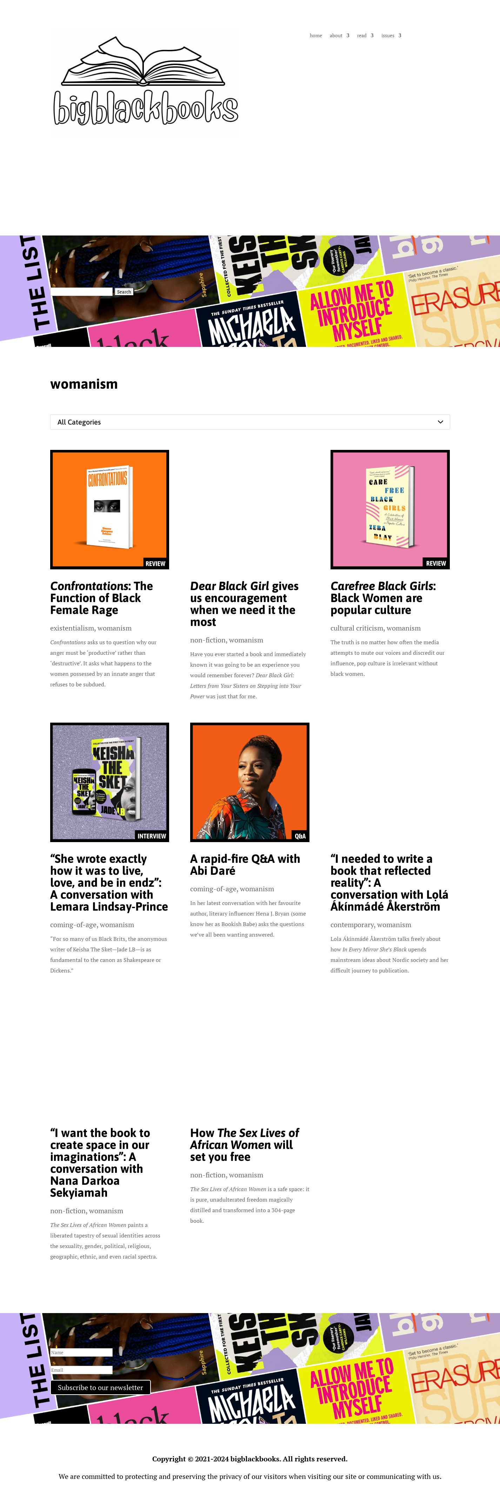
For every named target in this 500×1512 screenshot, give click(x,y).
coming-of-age (73, 924)
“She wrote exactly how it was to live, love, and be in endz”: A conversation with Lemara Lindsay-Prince (109, 882)
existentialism (72, 628)
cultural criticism (357, 628)
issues (387, 36)
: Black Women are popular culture (383, 597)
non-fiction (208, 640)
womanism (115, 628)
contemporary (352, 924)
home (316, 36)
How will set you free (244, 1144)
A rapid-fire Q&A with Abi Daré (245, 864)
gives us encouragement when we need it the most (244, 603)
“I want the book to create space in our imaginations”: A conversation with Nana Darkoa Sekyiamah (100, 1162)
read (362, 36)
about (336, 36)
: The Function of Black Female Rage (101, 597)
